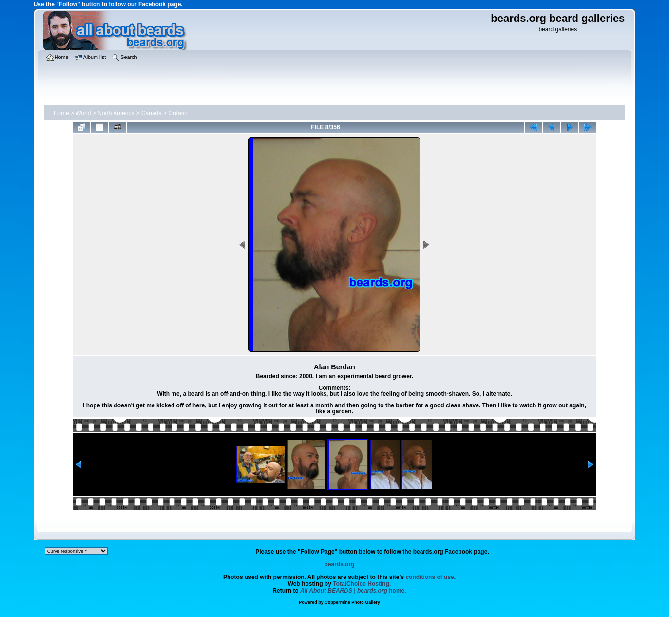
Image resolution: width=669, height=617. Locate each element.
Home (61, 113)
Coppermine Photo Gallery (352, 602)
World (83, 113)
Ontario (178, 113)
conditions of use (429, 577)
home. (353, 590)
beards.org (339, 564)
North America (115, 113)
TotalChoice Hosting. (362, 583)
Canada (151, 113)
